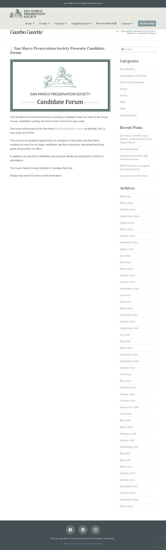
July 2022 (125, 295)
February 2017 (127, 473)
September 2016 (129, 499)
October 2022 (127, 282)
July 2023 (125, 255)
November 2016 (129, 486)
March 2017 (126, 466)
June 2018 (125, 414)
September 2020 (129, 361)
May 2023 (125, 262)
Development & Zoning (133, 75)
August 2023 (127, 249)
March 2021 (126, 348)
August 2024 (127, 222)
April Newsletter (129, 149)
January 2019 (127, 394)
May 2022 (125, 302)
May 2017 (125, 453)
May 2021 (125, 341)
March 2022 (126, 308)
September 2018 (129, 407)
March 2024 (126, 229)
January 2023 (127, 275)
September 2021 (129, 328)
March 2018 (126, 427)
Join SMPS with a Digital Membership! (83, 3)
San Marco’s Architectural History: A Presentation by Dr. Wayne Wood (136, 139)
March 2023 (126, 269)
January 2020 (127, 367)
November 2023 (129, 242)
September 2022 (129, 288)
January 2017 (127, 479)
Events (123, 89)
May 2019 (125, 381)
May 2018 (125, 420)
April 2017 (125, 460)
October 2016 (127, 493)
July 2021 (125, 334)
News (123, 102)
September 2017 (129, 447)
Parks (123, 108)
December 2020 (129, 354)
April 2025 (125, 196)
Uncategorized (128, 115)
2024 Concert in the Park (133, 176)
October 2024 (127, 209)
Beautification (127, 69)
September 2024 (129, 216)
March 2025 (126, 203)
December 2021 (129, 315)
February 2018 (128, 433)
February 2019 (128, 387)
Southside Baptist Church (70, 128)
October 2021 (127, 321)
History (124, 95)
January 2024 (127, 236)
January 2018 (127, 440)
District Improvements (132, 82)
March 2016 (126, 506)
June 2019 (125, 374)
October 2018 (127, 400)
